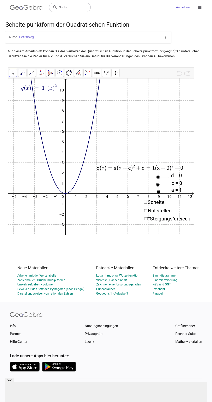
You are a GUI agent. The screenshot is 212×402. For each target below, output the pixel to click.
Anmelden (183, 7)
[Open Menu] (199, 7)
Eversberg (26, 37)
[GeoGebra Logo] (26, 7)
